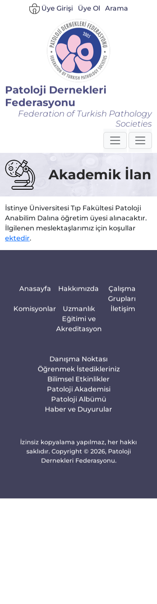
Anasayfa (35, 303)
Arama (116, 18)
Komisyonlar (34, 323)
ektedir (17, 241)
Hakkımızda (78, 303)
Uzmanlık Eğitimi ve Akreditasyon (79, 333)
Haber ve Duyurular (78, 424)
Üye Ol (89, 18)
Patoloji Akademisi (79, 404)
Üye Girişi (51, 18)
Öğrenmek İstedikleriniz (79, 383)
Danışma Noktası (78, 373)
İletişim (123, 323)
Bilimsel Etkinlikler (78, 394)
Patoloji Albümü (78, 414)
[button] (115, 149)
